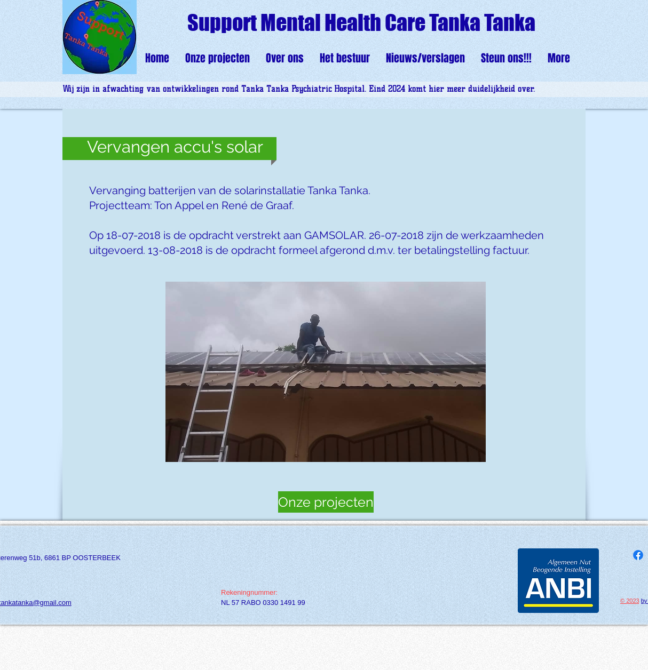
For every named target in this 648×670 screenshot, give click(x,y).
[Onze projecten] (326, 502)
